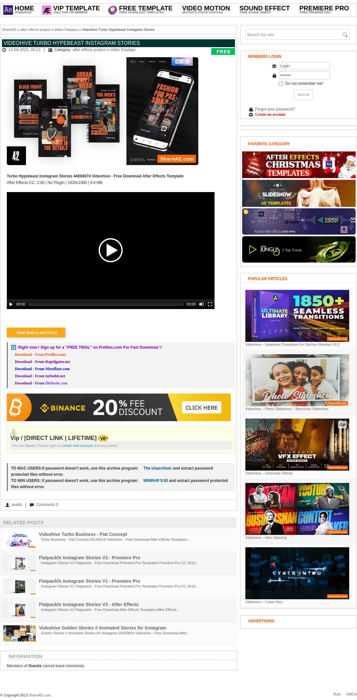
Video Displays (66, 30)
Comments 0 (47, 504)
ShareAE (9, 30)
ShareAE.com (40, 695)
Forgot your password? (275, 109)
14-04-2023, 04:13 (24, 49)
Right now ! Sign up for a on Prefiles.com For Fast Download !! (90, 347)
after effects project (35, 30)
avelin (17, 504)
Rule (337, 694)
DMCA (352, 694)
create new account (77, 445)
